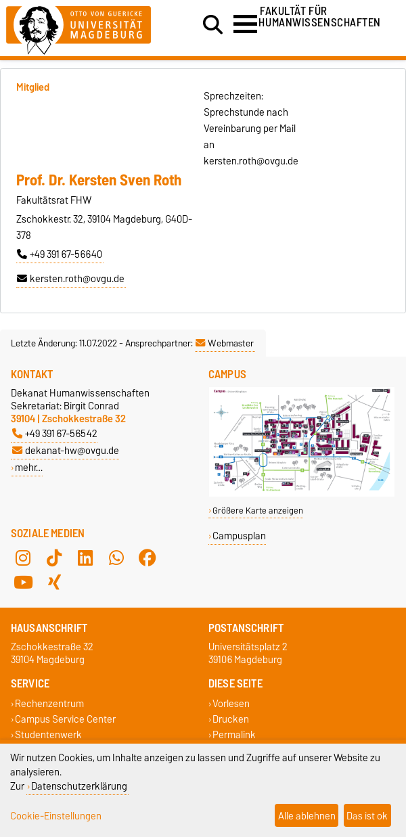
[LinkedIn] (85, 557)
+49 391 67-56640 (59, 254)
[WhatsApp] (116, 557)
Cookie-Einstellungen (56, 815)
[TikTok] (54, 557)
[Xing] (54, 582)
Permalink (234, 735)
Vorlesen (231, 703)
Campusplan (239, 535)
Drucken (230, 719)
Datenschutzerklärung (79, 785)
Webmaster (225, 343)
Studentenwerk (48, 735)
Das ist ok (367, 815)
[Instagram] (23, 557)
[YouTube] (23, 582)
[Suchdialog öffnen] (213, 25)
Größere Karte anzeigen (257, 510)
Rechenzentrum (49, 703)
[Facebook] (147, 557)
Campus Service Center (65, 719)
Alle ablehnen (307, 815)
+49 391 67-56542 (54, 433)
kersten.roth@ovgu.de (71, 279)
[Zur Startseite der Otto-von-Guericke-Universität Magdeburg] (78, 28)
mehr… (29, 467)
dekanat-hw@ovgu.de (65, 450)
